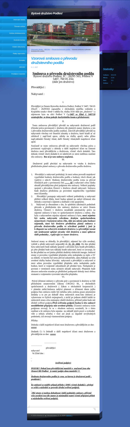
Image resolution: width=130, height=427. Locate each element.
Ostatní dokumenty (18, 47)
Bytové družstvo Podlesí (46, 13)
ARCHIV (22, 67)
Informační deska (19, 19)
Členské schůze (19, 26)
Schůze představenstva (17, 33)
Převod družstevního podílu (61, 49)
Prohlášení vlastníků (18, 74)
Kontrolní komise (19, 40)
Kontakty (22, 60)
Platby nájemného (19, 53)
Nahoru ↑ (69, 415)
